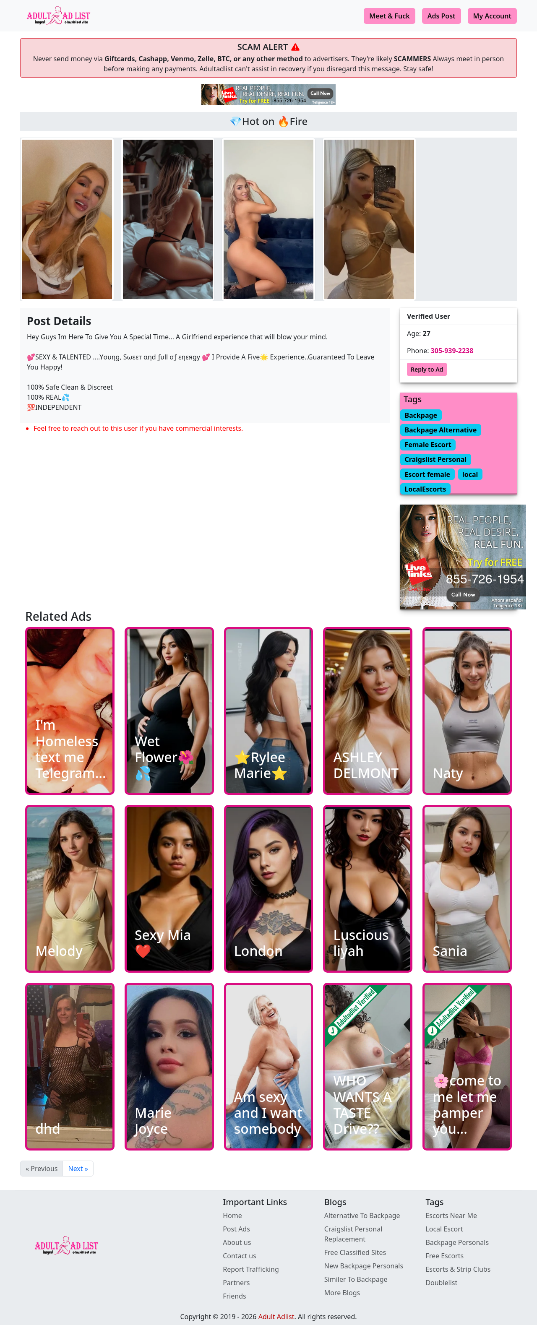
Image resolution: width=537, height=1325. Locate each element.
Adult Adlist (276, 1316)
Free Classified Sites (355, 1252)
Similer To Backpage (356, 1279)
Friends (234, 1296)
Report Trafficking (251, 1269)
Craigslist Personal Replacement (353, 1234)
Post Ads (236, 1229)
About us (237, 1242)
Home (232, 1215)
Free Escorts (444, 1255)
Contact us (239, 1255)
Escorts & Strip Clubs (457, 1269)
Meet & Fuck (389, 16)
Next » (78, 1168)
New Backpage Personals (363, 1265)
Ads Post (442, 16)
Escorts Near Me (451, 1215)
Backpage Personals (457, 1242)
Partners (236, 1282)
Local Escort (444, 1229)
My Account (492, 16)
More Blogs (342, 1292)
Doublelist (441, 1282)
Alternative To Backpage (362, 1215)
